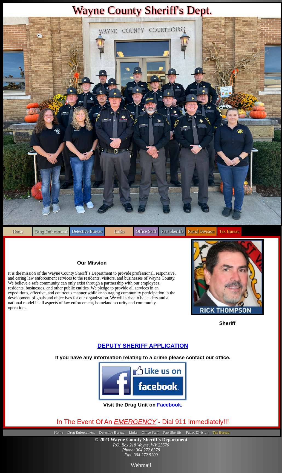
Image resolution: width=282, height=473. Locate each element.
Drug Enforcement (50, 231)
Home (17, 231)
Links (119, 231)
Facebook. (169, 405)
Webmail (141, 465)
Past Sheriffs (172, 231)
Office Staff (146, 231)
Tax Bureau (229, 231)
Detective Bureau (87, 231)
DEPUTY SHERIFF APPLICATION (142, 346)
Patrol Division (201, 231)
